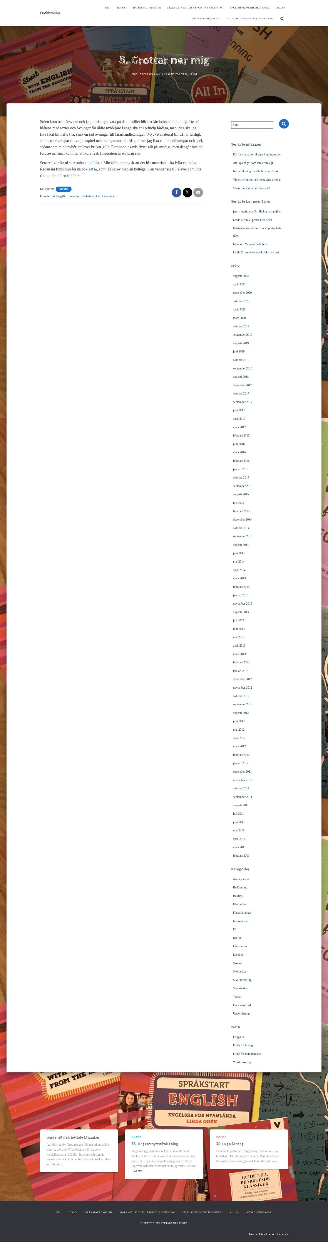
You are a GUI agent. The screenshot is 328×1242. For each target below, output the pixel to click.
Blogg (121, 7)
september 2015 (243, 486)
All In (280, 7)
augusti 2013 (241, 612)
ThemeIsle (281, 1234)
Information (240, 921)
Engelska (73, 196)
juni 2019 (239, 351)
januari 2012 (240, 763)
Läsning (238, 954)
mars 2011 (239, 847)
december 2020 (242, 292)
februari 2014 (241, 586)
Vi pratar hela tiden (260, 220)
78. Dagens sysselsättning (154, 1144)
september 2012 (243, 704)
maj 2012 (239, 729)
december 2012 (242, 679)
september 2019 (243, 334)
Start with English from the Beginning (195, 7)
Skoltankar (239, 971)
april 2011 (239, 839)
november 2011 (242, 780)
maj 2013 (239, 637)
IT (234, 929)
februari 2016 (241, 460)
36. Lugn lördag (230, 1144)
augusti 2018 (241, 376)
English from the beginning (250, 7)
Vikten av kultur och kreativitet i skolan (257, 179)
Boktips (63, 189)
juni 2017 (239, 410)
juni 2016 (239, 444)
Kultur (237, 938)
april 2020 (239, 309)
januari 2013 (240, 670)
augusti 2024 (241, 276)
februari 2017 (241, 435)
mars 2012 (239, 746)
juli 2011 (238, 813)
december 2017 (242, 385)
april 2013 (239, 645)
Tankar (237, 996)
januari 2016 (240, 469)
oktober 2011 (241, 788)
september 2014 (243, 536)
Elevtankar (239, 904)
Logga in (238, 1037)
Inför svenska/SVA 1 (205, 18)
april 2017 (239, 418)
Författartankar (91, 196)
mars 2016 (239, 452)
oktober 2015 (241, 477)
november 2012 (242, 687)
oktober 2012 (241, 696)
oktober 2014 (241, 528)
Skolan (237, 963)
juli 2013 (238, 620)
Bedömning (240, 887)
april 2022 (239, 284)
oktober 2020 (241, 301)
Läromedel (108, 196)
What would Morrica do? (264, 252)
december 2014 (242, 519)
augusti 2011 (241, 805)
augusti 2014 (241, 544)
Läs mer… (56, 1164)
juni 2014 (239, 553)
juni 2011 (239, 822)
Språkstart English (147, 7)
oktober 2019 (241, 326)
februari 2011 (241, 855)
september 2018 (243, 368)
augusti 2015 (241, 494)
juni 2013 (239, 628)
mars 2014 (239, 578)
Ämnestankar (241, 879)
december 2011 (242, 771)
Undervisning (241, 1013)
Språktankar (240, 988)
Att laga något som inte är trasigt (253, 163)
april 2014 (239, 570)
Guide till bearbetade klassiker (249, 18)
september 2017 (243, 402)
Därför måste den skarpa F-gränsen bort (257, 154)
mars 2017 (239, 427)
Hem (108, 7)
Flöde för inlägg (243, 1045)
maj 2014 (239, 561)
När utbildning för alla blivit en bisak (255, 171)
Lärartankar (240, 946)
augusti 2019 (241, 343)
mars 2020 (239, 318)
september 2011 (243, 797)
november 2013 (242, 603)
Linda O (238, 220)
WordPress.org (242, 1062)
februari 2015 (241, 511)
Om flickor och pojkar (267, 211)
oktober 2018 (241, 360)
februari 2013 (241, 662)
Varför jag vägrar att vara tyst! (251, 188)
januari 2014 (240, 595)
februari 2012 (241, 755)
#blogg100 (59, 196)
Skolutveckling (242, 980)
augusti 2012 (241, 713)
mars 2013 (239, 654)
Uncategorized (242, 1005)
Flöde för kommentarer (247, 1053)
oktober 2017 (241, 393)
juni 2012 (239, 721)
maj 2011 (238, 830)
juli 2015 (238, 502)
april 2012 (239, 738)
